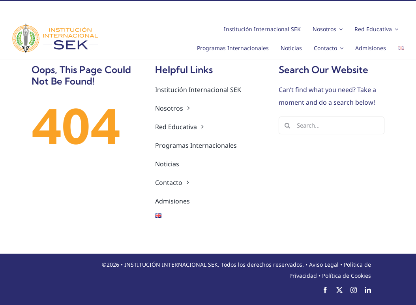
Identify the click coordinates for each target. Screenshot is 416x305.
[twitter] (339, 290)
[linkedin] (368, 290)
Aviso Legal (324, 264)
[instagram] (353, 290)
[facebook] (325, 290)
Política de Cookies (346, 275)
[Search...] (331, 125)
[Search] (287, 125)
